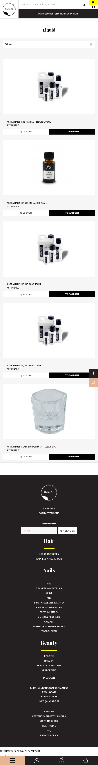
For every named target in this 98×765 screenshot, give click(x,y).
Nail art (49, 621)
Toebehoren (49, 631)
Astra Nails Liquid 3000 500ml (24, 284)
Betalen (49, 711)
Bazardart (34, 751)
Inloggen (49, 677)
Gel (49, 583)
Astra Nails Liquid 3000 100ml (24, 365)
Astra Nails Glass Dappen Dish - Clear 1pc (31, 446)
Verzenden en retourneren (49, 716)
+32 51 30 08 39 (49, 696)
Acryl (49, 593)
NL (93, 2)
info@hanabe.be (49, 701)
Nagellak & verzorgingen (49, 626)
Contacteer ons (49, 513)
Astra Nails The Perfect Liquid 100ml (29, 121)
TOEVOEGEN (72, 131)
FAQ (49, 730)
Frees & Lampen (49, 612)
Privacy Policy (49, 735)
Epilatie (49, 656)
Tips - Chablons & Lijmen (49, 602)
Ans (49, 597)
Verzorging (49, 670)
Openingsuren (49, 721)
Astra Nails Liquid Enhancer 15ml (27, 203)
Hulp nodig (49, 725)
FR (93, 6)
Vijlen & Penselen (49, 617)
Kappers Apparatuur (49, 558)
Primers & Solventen (49, 607)
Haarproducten (49, 554)
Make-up (49, 660)
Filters (49, 44)
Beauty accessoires (49, 665)
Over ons (49, 508)
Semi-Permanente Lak (49, 588)
